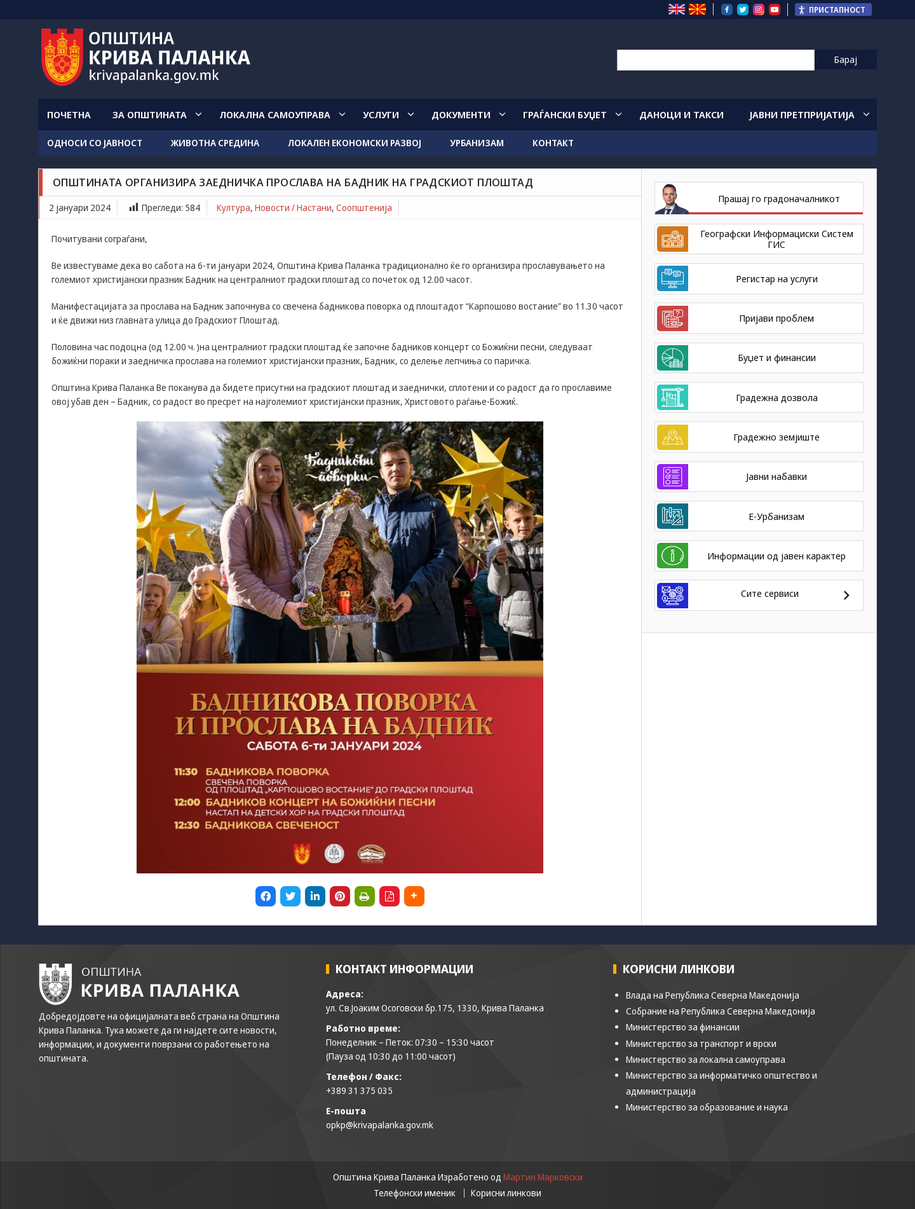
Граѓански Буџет (565, 114)
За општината (149, 114)
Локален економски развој (354, 143)
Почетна (69, 114)
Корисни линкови (506, 1193)
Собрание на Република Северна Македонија (720, 1011)
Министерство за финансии (683, 1027)
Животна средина (215, 143)
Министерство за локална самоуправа (705, 1059)
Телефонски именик (415, 1193)
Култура (233, 208)
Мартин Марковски (543, 1177)
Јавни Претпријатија (802, 114)
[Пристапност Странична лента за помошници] (833, 9)
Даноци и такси (681, 114)
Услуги (381, 114)
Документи (461, 114)
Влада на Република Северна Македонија (712, 995)
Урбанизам (477, 143)
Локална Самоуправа (274, 114)
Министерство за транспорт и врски (701, 1043)
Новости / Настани (293, 208)
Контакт (553, 143)
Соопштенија (364, 208)
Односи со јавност (94, 143)
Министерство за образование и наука (707, 1107)
